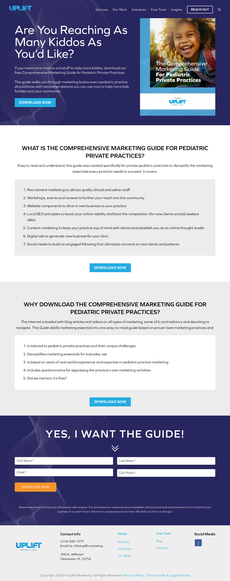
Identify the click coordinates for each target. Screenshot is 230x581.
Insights (176, 9)
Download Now (35, 487)
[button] (219, 9)
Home (122, 534)
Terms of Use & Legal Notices (168, 575)
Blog (159, 541)
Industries (139, 9)
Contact (162, 548)
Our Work (120, 9)
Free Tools (158, 9)
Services (102, 9)
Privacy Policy (133, 575)
